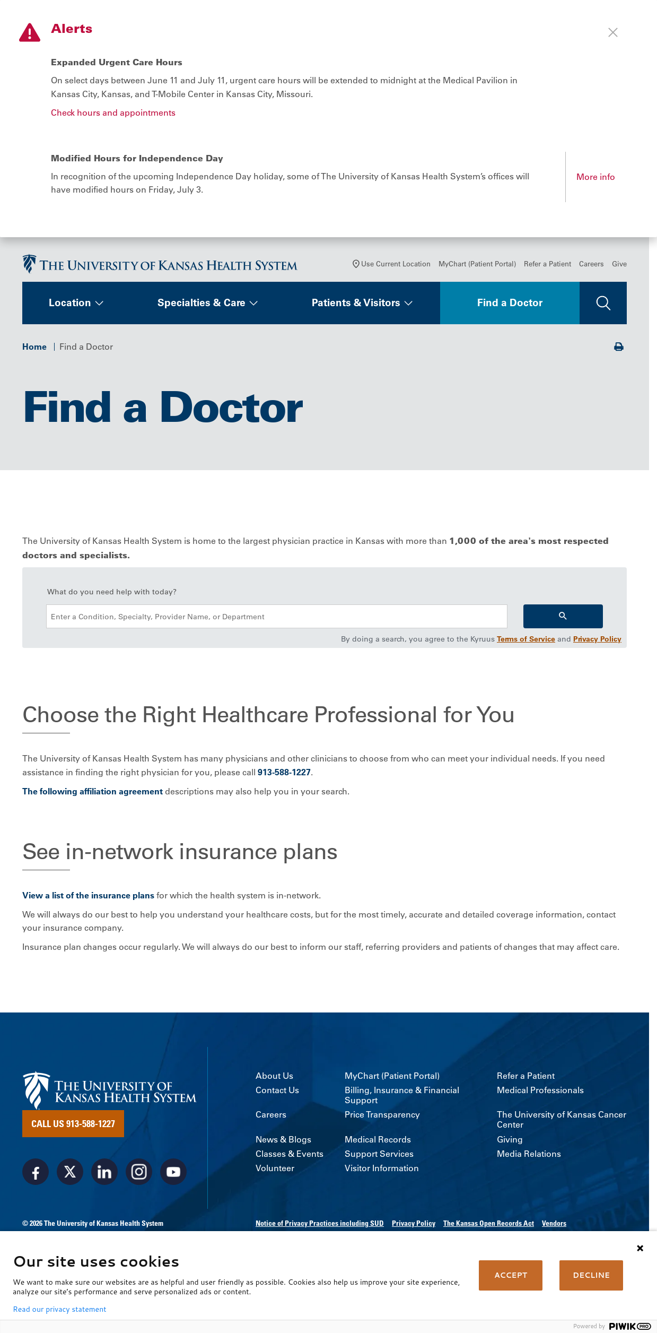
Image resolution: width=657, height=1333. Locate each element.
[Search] (563, 619)
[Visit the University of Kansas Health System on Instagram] (139, 1174)
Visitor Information (382, 1170)
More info (595, 176)
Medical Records (378, 1142)
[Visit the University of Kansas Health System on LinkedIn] (104, 1174)
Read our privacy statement (59, 1309)
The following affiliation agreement (92, 793)
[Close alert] (613, 32)
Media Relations (529, 1156)
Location (70, 305)
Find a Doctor (509, 305)
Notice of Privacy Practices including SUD (320, 1225)
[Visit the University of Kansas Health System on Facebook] (35, 1174)
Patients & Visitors (356, 305)
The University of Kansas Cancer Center (561, 1122)
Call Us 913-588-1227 (73, 1125)
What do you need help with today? (112, 594)
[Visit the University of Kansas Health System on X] (70, 1174)
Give (619, 266)
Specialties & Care (201, 305)
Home (34, 348)
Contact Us (277, 1092)
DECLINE (591, 1275)
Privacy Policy (597, 641)
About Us (274, 1078)
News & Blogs (283, 1142)
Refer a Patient (547, 266)
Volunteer (275, 1170)
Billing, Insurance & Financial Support (402, 1097)
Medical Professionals (540, 1092)
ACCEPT (510, 1275)
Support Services (379, 1156)
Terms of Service (526, 641)
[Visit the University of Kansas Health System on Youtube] (173, 1174)
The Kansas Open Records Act (488, 1225)
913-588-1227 (284, 774)
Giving (510, 1142)
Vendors (554, 1225)
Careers (591, 266)
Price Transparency (382, 1117)
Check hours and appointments (113, 112)
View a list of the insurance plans (88, 898)
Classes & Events (289, 1156)
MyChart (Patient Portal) (477, 266)
